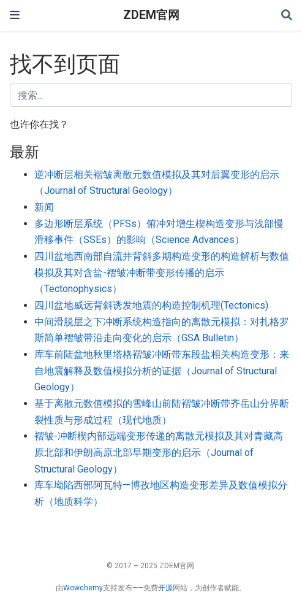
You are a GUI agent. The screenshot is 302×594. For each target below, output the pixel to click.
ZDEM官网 (151, 15)
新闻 (44, 207)
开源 (165, 588)
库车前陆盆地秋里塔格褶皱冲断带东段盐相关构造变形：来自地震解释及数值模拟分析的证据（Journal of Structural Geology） (161, 371)
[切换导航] (15, 15)
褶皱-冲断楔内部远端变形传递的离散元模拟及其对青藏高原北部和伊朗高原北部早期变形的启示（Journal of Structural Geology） (158, 452)
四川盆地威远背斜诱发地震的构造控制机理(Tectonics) (151, 305)
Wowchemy (83, 588)
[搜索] (286, 16)
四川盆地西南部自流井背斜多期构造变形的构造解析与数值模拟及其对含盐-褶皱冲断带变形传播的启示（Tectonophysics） (161, 272)
